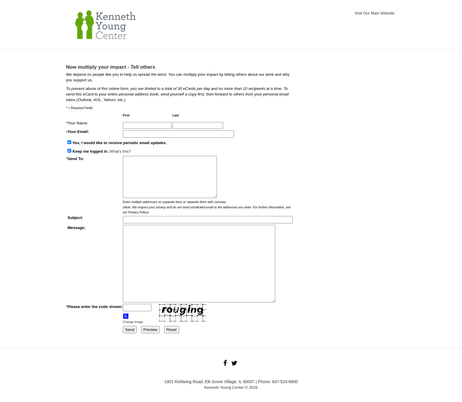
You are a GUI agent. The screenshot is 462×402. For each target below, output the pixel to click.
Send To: (75, 158)
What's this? (120, 151)
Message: (76, 227)
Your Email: (78, 131)
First (127, 115)
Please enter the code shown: (95, 306)
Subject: (75, 217)
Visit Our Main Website (375, 13)
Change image (133, 322)
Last (176, 115)
